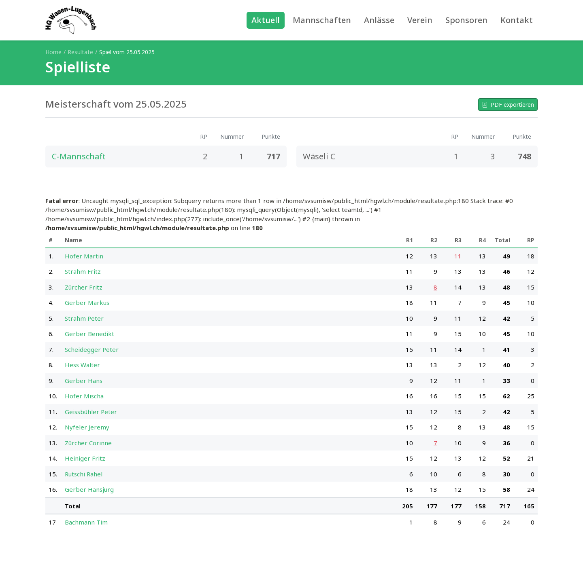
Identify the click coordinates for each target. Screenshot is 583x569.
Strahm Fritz (83, 271)
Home (53, 52)
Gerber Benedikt (89, 334)
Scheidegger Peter (92, 349)
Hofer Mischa (84, 396)
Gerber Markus (87, 302)
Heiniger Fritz (85, 458)
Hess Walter (82, 365)
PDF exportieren (508, 104)
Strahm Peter (84, 318)
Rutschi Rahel (83, 474)
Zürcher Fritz (83, 287)
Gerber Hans (83, 381)
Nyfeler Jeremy (87, 427)
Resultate (80, 52)
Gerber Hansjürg (89, 489)
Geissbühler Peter (91, 412)
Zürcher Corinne (88, 443)
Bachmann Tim (86, 522)
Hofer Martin (84, 256)
